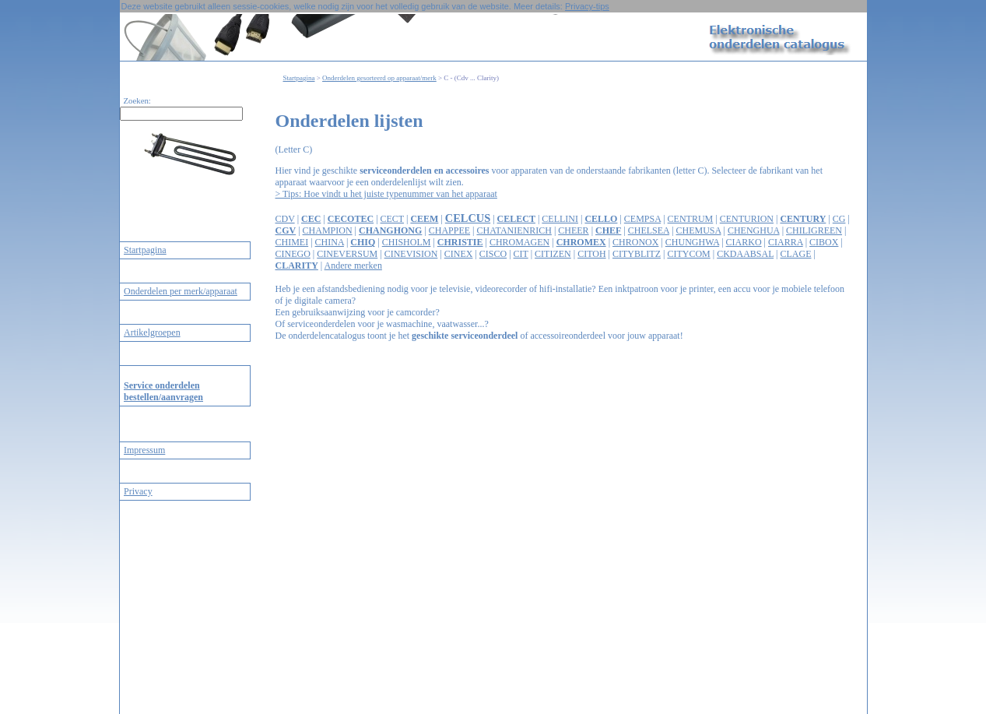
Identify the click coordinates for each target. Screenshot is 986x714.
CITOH (591, 253)
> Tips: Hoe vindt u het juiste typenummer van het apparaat (386, 193)
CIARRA (785, 242)
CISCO (493, 253)
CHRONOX (635, 242)
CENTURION (747, 218)
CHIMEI (292, 242)
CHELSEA (648, 230)
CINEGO (293, 253)
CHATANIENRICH (514, 230)
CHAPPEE (449, 230)
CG (839, 218)
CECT (392, 218)
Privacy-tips (587, 6)
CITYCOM (688, 253)
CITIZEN (553, 253)
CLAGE (795, 253)
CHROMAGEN (519, 242)
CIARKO (744, 242)
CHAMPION (328, 230)
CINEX (458, 253)
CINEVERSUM (347, 253)
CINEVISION (411, 253)
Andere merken (353, 265)
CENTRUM (691, 218)
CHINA (329, 242)
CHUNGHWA (692, 242)
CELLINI (560, 218)
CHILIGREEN (814, 230)
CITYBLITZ (636, 253)
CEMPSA (642, 218)
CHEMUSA (698, 230)
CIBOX (823, 242)
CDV (285, 218)
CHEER (573, 230)
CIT (521, 253)
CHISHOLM (406, 242)
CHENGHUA (754, 230)
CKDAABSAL (745, 253)
